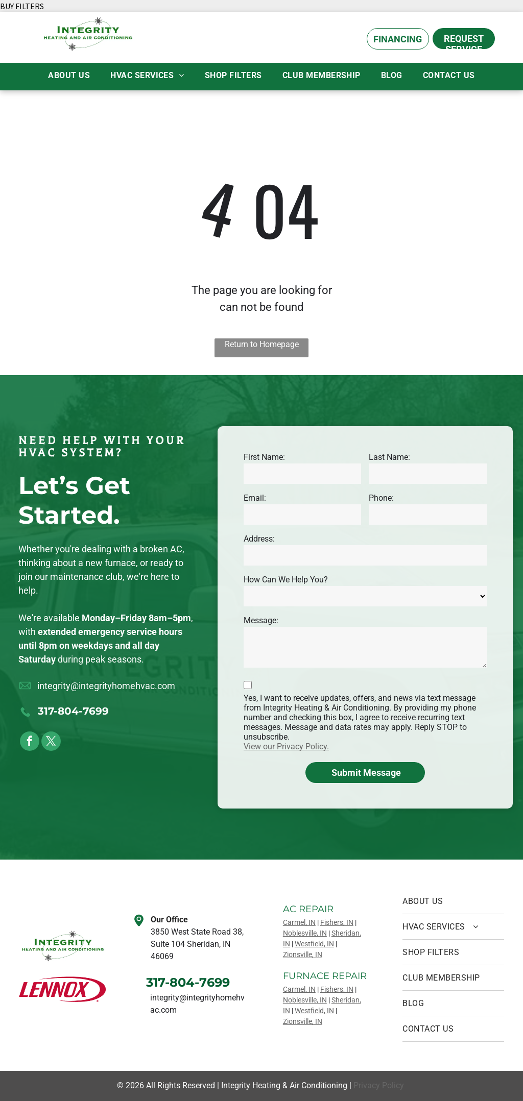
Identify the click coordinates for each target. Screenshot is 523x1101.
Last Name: (389, 457)
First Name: (264, 457)
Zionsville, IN (302, 954)
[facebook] (29, 742)
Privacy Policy (379, 1085)
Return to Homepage (262, 344)
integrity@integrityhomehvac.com (106, 685)
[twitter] (51, 742)
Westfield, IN (314, 944)
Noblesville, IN (305, 933)
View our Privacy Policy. (286, 746)
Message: (261, 620)
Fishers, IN (336, 922)
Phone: (381, 498)
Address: (259, 539)
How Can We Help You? (286, 579)
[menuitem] (69, 75)
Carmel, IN (299, 922)
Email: (255, 498)
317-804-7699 (73, 711)
